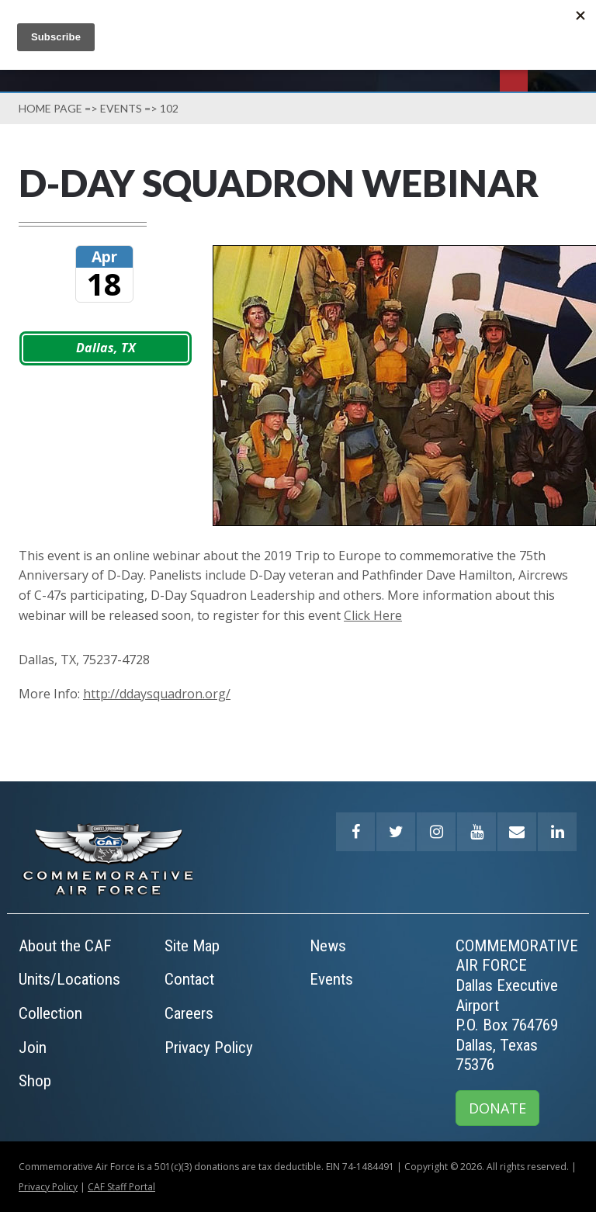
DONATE (497, 1108)
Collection (50, 1013)
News (328, 946)
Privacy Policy (209, 1047)
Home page (50, 108)
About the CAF (65, 946)
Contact (189, 979)
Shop (35, 1081)
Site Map (192, 946)
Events (121, 108)
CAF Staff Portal (121, 1186)
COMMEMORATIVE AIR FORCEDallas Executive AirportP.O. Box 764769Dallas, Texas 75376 (517, 1006)
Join (33, 1047)
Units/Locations (69, 979)
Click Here (373, 615)
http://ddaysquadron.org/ (156, 693)
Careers (189, 1013)
